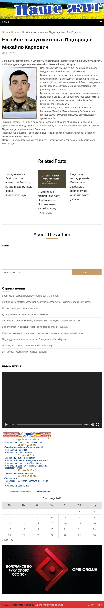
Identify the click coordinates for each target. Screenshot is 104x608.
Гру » (12, 539)
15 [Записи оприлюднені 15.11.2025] (79, 523)
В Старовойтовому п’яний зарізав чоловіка (24, 351)
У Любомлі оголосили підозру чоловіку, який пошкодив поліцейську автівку (41, 320)
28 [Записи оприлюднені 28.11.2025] (65, 535)
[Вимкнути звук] (92, 424)
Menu (5, 22)
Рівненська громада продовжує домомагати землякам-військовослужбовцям (42, 333)
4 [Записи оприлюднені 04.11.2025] (23, 517)
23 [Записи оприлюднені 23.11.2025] (94, 529)
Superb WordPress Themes (49, 604)
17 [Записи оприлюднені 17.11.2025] (9, 529)
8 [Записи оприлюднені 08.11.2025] (79, 517)
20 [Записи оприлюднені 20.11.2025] (52, 529)
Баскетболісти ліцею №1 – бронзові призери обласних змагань (35, 326)
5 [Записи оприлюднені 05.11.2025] (37, 517)
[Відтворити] (6, 424)
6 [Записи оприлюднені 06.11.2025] (51, 517)
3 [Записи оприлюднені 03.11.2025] (9, 517)
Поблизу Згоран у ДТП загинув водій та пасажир (27, 345)
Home (5, 32)
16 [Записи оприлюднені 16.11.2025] (94, 523)
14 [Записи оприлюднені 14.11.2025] (65, 523)
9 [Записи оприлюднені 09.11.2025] (94, 517)
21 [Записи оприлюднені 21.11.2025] (65, 529)
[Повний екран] (97, 424)
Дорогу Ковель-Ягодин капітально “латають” (25, 314)
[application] (52, 400)
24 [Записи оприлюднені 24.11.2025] (9, 535)
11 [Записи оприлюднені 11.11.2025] (23, 523)
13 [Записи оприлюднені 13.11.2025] (52, 523)
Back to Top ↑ (95, 604)
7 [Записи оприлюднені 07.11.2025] (65, 517)
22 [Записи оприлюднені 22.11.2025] (79, 529)
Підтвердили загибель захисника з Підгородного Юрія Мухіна (34, 339)
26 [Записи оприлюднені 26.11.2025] (37, 535)
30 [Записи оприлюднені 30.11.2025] (94, 535)
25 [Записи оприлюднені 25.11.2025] (23, 535)
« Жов (5, 539)
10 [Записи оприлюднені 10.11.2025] (9, 523)
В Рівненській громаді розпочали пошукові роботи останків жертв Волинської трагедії (47, 301)
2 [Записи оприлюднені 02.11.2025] (94, 511)
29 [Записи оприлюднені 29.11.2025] (79, 535)
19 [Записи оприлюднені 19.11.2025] (37, 529)
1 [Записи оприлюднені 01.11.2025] (79, 511)
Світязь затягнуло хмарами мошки (20, 308)
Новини (15, 32)
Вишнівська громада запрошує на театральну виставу (30, 295)
